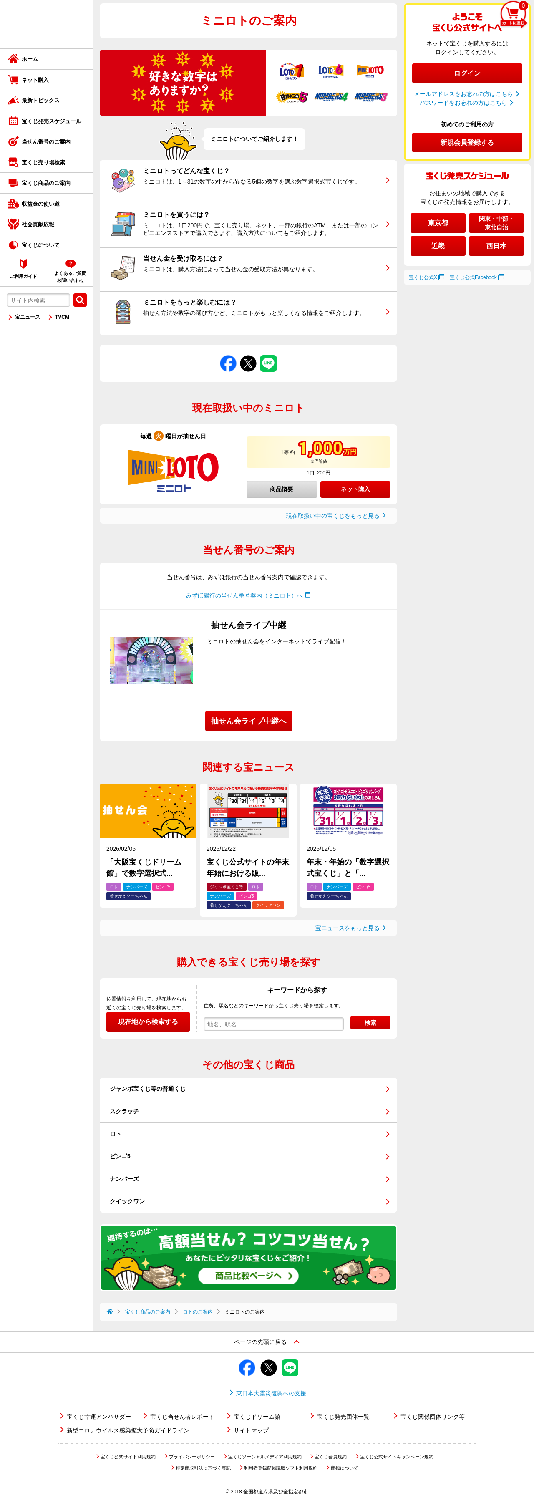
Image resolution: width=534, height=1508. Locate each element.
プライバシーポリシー (192, 1456)
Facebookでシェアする (228, 355)
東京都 (438, 223)
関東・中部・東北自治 (496, 223)
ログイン (467, 73)
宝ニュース (27, 317)
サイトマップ (251, 1430)
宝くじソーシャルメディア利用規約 (265, 1456)
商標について (344, 1467)
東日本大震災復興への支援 (271, 1393)
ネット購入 (35, 80)
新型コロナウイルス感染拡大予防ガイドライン (128, 1430)
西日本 (496, 246)
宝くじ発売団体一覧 (343, 1416)
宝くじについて (41, 245)
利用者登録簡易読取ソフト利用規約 (280, 1467)
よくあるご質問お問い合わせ (70, 277)
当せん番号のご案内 (46, 142)
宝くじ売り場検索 (43, 162)
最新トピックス (41, 100)
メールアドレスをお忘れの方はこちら (463, 94)
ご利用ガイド (23, 276)
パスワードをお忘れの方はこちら (463, 102)
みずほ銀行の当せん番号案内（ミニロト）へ (244, 595)
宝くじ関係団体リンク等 (432, 1416)
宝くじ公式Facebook (473, 277)
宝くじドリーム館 (257, 1416)
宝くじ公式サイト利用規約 (128, 1456)
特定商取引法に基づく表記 (203, 1467)
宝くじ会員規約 (331, 1456)
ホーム (30, 59)
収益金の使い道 (41, 204)
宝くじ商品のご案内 (46, 183)
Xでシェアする (248, 355)
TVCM (62, 317)
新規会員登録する (467, 142)
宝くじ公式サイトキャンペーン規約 (396, 1456)
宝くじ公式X (423, 277)
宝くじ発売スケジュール (51, 121)
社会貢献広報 (38, 224)
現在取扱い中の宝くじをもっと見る (333, 515)
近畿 (438, 246)
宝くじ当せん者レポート (182, 1416)
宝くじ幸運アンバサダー (99, 1416)
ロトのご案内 (198, 1312)
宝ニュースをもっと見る (347, 928)
